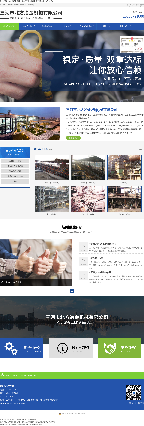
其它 (15, 181)
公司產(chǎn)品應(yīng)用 (100, 272)
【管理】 (23, 404)
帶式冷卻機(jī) (52, 214)
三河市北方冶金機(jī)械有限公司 (103, 244)
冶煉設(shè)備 (15, 161)
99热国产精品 (4, 424)
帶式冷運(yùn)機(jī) (88, 214)
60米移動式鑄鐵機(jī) (88, 183)
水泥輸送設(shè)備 (15, 166)
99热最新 (40, 424)
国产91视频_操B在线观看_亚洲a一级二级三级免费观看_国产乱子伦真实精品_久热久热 (27, 1)
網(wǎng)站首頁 (131, 5)
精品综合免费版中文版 (22, 424)
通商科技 (17, 404)
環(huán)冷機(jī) (124, 214)
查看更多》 (73, 138)
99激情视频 (33, 424)
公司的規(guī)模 (96, 258)
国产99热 (12, 424)
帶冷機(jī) (124, 183)
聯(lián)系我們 (140, 5)
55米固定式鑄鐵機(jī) (52, 183)
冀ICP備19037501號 (50, 400)
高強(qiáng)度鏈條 (15, 176)
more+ (140, 149)
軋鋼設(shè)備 (15, 171)
